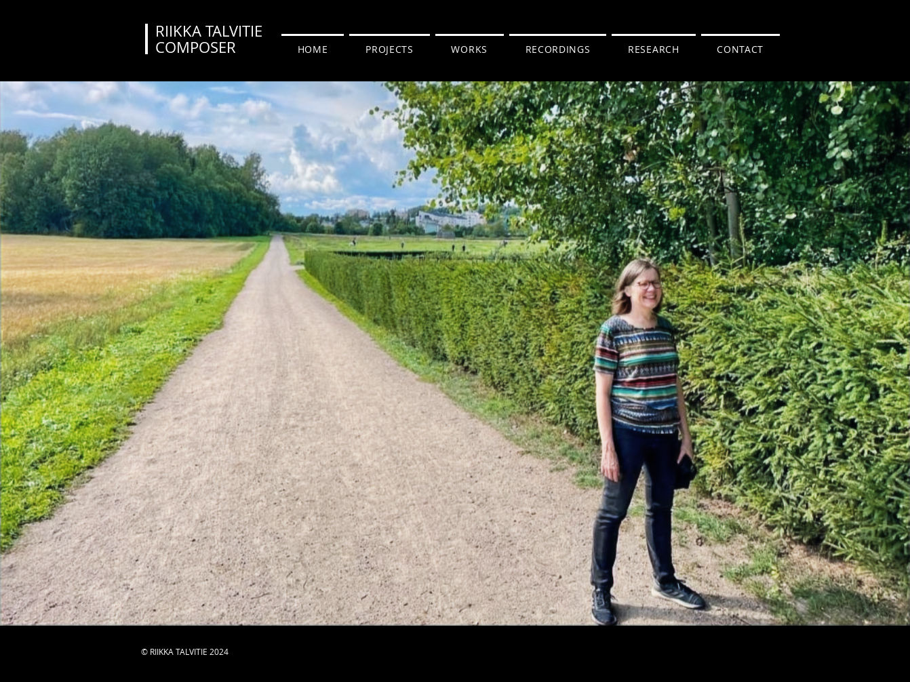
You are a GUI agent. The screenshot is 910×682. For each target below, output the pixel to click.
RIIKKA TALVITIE (208, 31)
